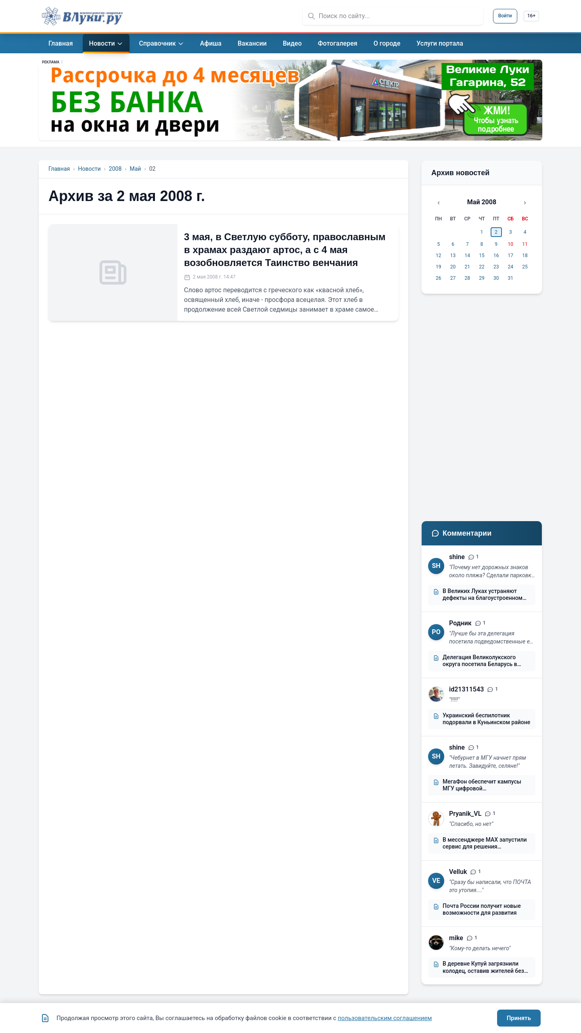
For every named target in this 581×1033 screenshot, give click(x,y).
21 (467, 267)
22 (482, 267)
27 (453, 278)
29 (482, 278)
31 (511, 278)
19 (438, 267)
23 (496, 267)
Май (135, 169)
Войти (505, 16)
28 (467, 278)
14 (467, 255)
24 (511, 267)
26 (438, 278)
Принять (519, 1018)
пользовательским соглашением (385, 1018)
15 (482, 255)
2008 (115, 169)
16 (496, 255)
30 (496, 278)
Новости (89, 169)
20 (453, 267)
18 (525, 255)
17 (511, 255)
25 (525, 267)
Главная (59, 169)
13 (453, 255)
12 (438, 255)
